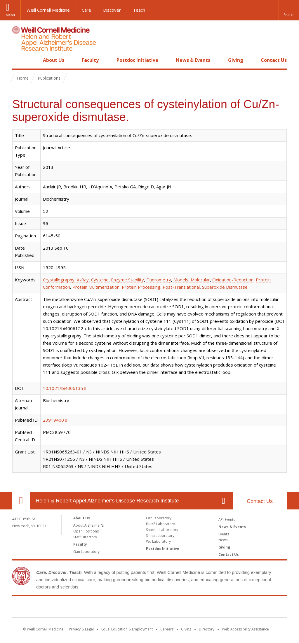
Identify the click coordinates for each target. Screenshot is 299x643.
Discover (112, 10)
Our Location (21, 500)
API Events (226, 519)
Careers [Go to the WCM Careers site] (166, 629)
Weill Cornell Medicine (48, 10)
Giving (235, 60)
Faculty (90, 60)
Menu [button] (10, 15)
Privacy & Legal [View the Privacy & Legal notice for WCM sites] (81, 629)
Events (223, 534)
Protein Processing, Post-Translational (161, 287)
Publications (49, 78)
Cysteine (100, 280)
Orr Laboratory (158, 518)
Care (86, 10)
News (222, 539)
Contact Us (274, 60)
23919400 (53, 420)
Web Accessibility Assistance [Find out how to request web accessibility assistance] (245, 629)
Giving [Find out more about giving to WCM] (186, 629)
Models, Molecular (191, 280)
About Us (53, 60)
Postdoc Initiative (137, 60)
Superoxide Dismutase (225, 287)
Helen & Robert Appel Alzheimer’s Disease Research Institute (107, 501)
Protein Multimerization (95, 287)
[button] (289, 10)
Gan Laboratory (86, 551)
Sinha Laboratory (160, 535)
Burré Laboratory (160, 523)
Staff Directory (85, 537)
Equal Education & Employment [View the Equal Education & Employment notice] (127, 629)
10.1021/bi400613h (63, 388)
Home (18, 60)
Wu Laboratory (158, 541)
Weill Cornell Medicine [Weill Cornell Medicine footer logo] (149, 608)
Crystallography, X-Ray (66, 280)
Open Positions (86, 531)
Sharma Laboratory (162, 529)
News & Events (193, 60)
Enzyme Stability (127, 280)
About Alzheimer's (88, 525)
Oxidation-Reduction (232, 280)
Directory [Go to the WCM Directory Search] (206, 629)
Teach (139, 10)
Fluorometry (158, 280)
